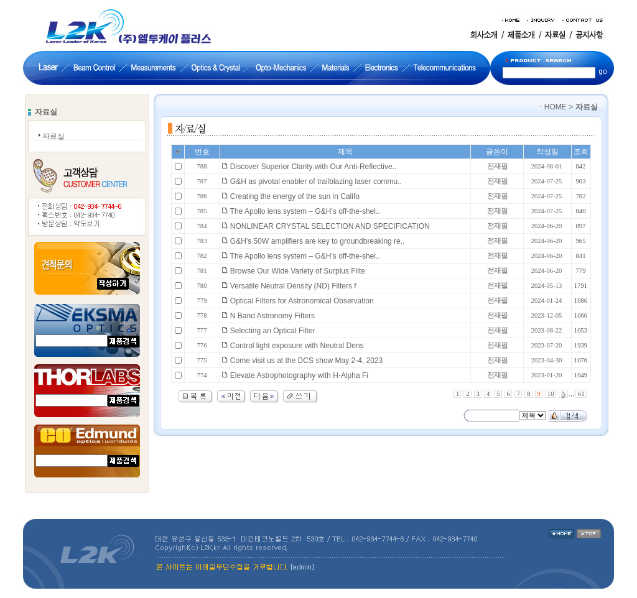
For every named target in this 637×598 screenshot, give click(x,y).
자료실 (53, 136)
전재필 (497, 166)
